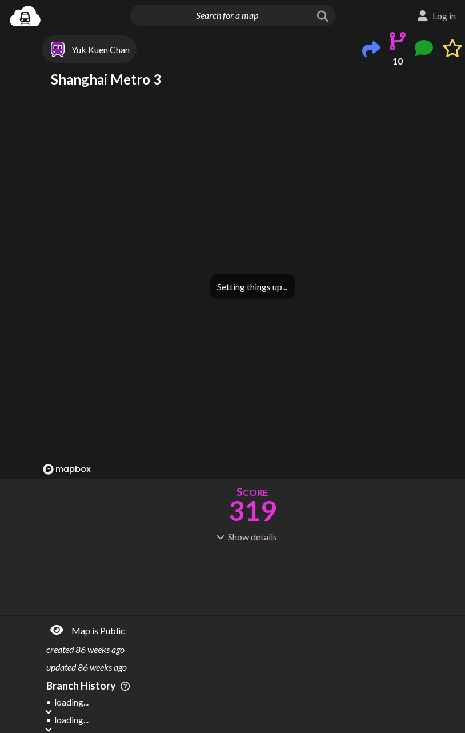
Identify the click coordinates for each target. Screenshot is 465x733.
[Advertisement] (252, 577)
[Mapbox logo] (67, 469)
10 (397, 60)
